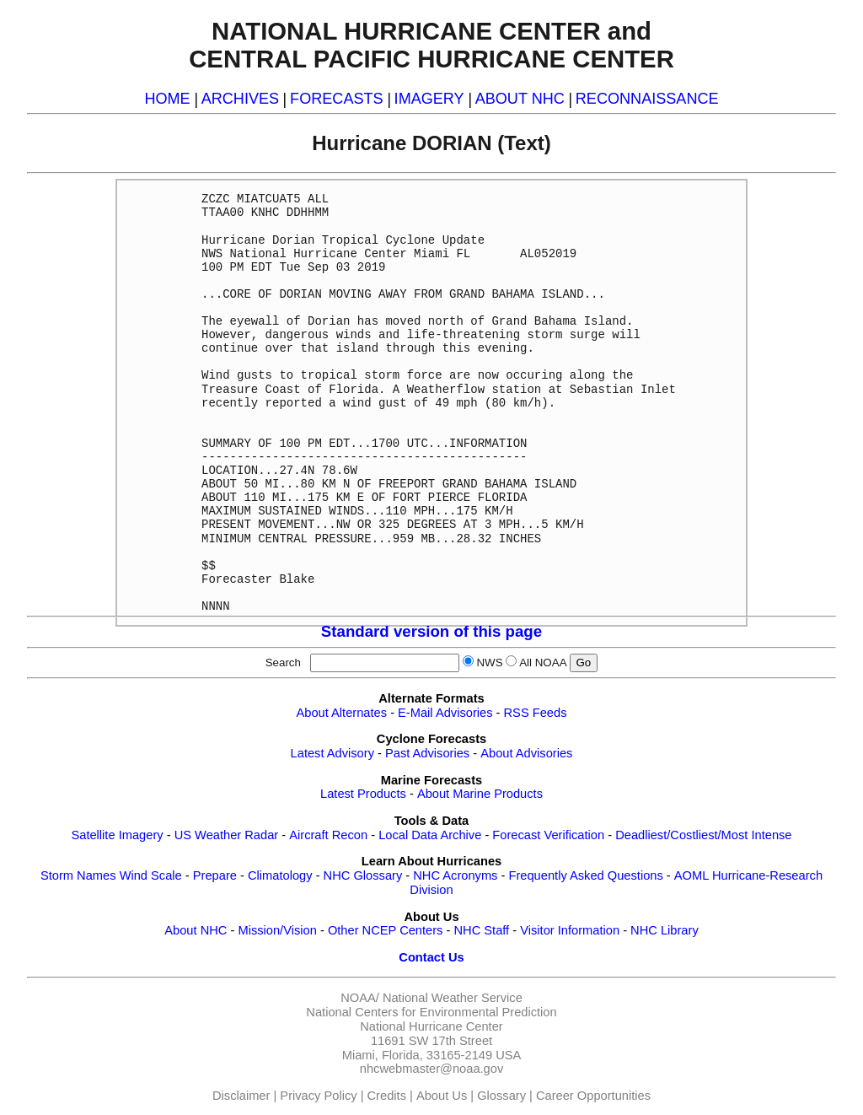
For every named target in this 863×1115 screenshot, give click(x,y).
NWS (489, 662)
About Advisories (526, 753)
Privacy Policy (318, 1095)
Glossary (501, 1095)
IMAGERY (429, 98)
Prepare (215, 875)
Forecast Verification (548, 835)
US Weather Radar (226, 835)
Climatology (280, 875)
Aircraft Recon (328, 835)
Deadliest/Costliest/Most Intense (703, 835)
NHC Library (664, 930)
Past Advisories (427, 753)
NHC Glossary (363, 875)
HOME (167, 98)
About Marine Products (480, 793)
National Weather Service (453, 998)
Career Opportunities (593, 1095)
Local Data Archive (429, 835)
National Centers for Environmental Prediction (431, 1012)
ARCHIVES (240, 98)
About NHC (195, 930)
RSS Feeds (535, 712)
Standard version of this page (431, 631)
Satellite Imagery (117, 835)
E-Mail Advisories (445, 712)
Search (286, 662)
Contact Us (431, 957)
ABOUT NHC (520, 98)
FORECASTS (336, 98)
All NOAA (542, 662)
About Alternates (342, 712)
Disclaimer (241, 1095)
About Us (441, 1095)
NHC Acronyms (455, 875)
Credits (386, 1095)
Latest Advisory (332, 753)
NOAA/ (359, 998)
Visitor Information (569, 930)
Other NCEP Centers (385, 930)
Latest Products (363, 793)
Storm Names (78, 875)
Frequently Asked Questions (585, 875)
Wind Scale (151, 875)
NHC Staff (481, 930)
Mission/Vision (277, 930)
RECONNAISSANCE (647, 98)
